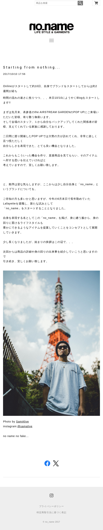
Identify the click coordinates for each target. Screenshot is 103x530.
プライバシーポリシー (51, 506)
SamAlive (22, 421)
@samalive (25, 426)
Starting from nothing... (31, 67)
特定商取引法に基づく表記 (51, 512)
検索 (80, 3)
